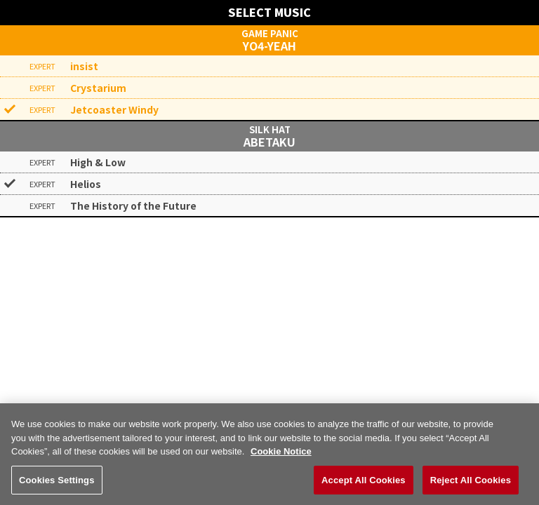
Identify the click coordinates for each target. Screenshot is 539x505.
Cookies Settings (57, 486)
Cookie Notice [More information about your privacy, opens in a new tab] (281, 457)
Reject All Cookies (470, 486)
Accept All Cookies (363, 486)
